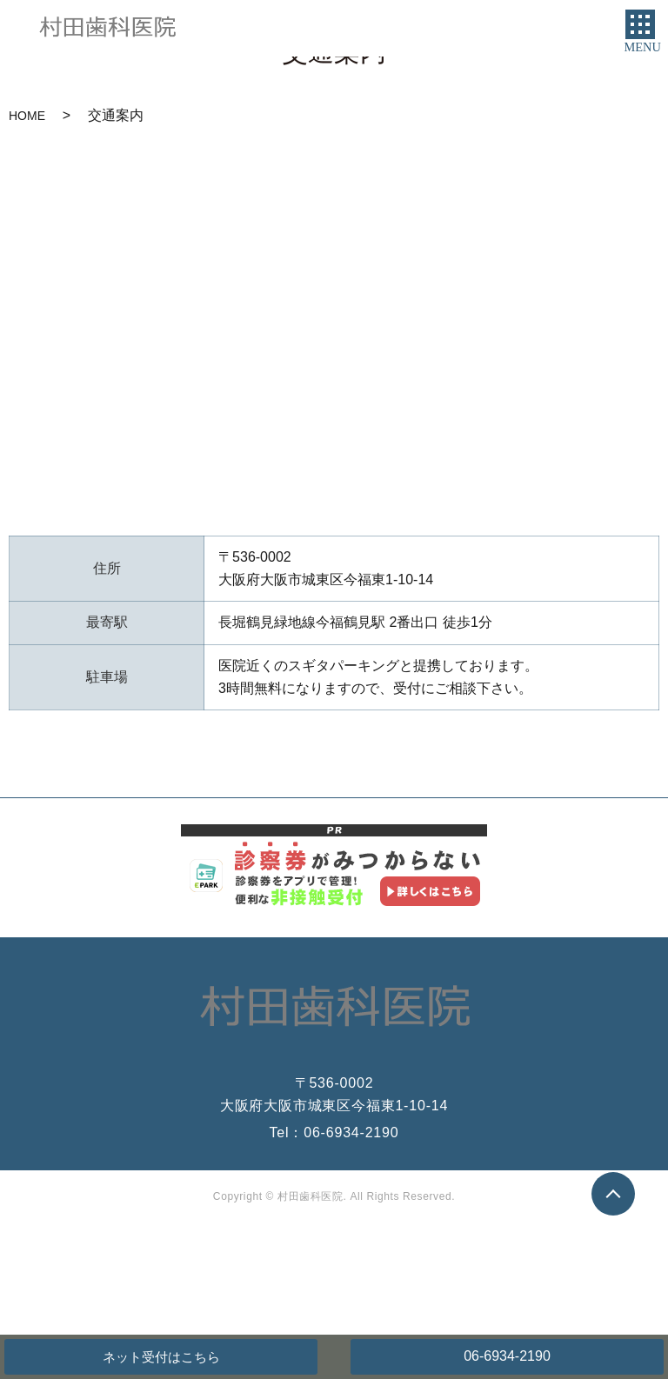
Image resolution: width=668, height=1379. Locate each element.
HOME (27, 116)
